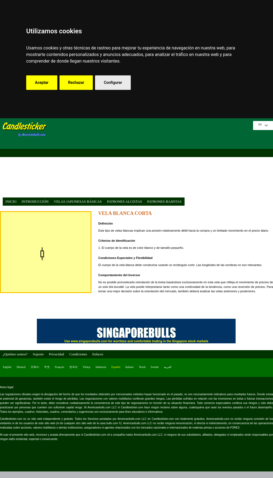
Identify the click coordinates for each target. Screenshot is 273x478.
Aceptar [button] (42, 82)
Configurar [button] (113, 82)
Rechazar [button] (76, 82)
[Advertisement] (151, 159)
